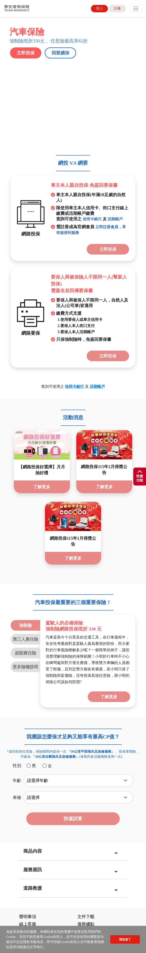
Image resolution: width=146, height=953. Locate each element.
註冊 (117, 8)
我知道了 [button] (125, 939)
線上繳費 (27, 804)
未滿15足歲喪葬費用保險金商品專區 (102, 814)
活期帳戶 (115, 92)
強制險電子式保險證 (38, 816)
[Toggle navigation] (136, 8)
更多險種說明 (25, 540)
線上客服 (27, 797)
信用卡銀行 (92, 92)
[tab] (73, 724)
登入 (99, 8)
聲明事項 (27, 789)
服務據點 (85, 797)
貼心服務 (85, 804)
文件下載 (85, 789)
